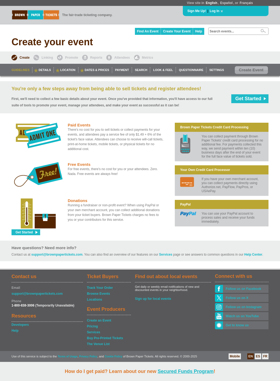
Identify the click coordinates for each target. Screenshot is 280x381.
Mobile (235, 356)
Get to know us (237, 325)
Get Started (248, 98)
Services (165, 254)
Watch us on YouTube (242, 316)
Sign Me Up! (196, 11)
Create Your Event (177, 31)
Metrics (147, 57)
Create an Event (99, 320)
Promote (71, 57)
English (211, 3)
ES (258, 356)
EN (250, 356)
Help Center (253, 254)
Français (246, 3)
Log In (214, 11)
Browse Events (98, 294)
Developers (20, 325)
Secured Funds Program (186, 371)
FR (265, 356)
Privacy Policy (88, 356)
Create (24, 57)
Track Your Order (100, 288)
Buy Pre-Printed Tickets (105, 338)
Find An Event (147, 31)
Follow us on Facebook (243, 289)
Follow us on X (237, 298)
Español (226, 3)
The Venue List (98, 344)
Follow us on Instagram (244, 307)
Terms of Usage (67, 356)
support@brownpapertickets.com (56, 254)
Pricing (92, 326)
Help (198, 31)
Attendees (122, 57)
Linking (47, 57)
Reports (96, 57)
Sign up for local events (153, 299)
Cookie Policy (113, 356)
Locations (94, 299)
